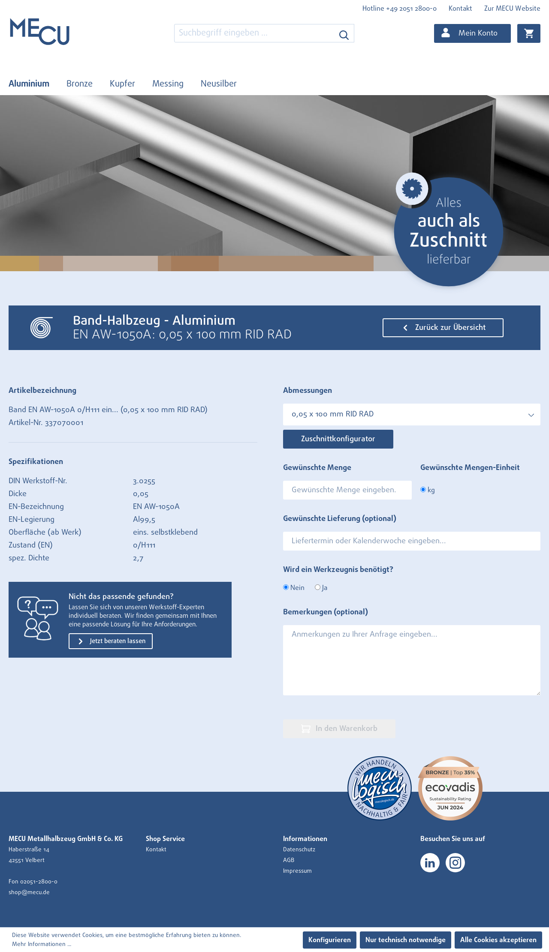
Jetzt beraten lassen (110, 641)
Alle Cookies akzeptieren (498, 940)
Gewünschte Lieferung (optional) (339, 519)
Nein (294, 587)
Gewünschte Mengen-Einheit (470, 468)
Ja (321, 587)
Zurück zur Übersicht (443, 327)
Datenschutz (299, 850)
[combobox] (254, 33)
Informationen (305, 838)
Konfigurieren (329, 940)
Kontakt (460, 8)
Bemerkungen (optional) (325, 612)
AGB (288, 860)
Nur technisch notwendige (405, 940)
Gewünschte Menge (317, 468)
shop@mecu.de (29, 892)
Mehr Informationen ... (41, 944)
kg (427, 490)
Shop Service (165, 838)
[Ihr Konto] (472, 33)
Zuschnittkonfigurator (338, 439)
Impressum (297, 871)
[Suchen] (344, 33)
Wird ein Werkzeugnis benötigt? (338, 570)
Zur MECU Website (512, 8)
